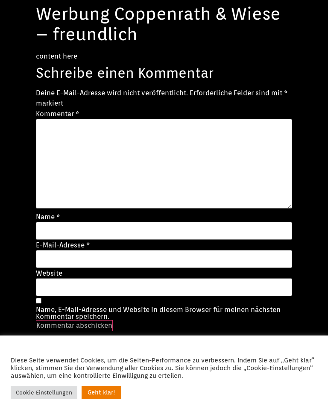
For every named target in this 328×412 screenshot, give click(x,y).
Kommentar (57, 114)
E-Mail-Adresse (63, 245)
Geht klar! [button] (101, 392)
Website (49, 273)
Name (48, 217)
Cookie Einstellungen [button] (44, 392)
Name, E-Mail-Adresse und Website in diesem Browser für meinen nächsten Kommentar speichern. (158, 313)
